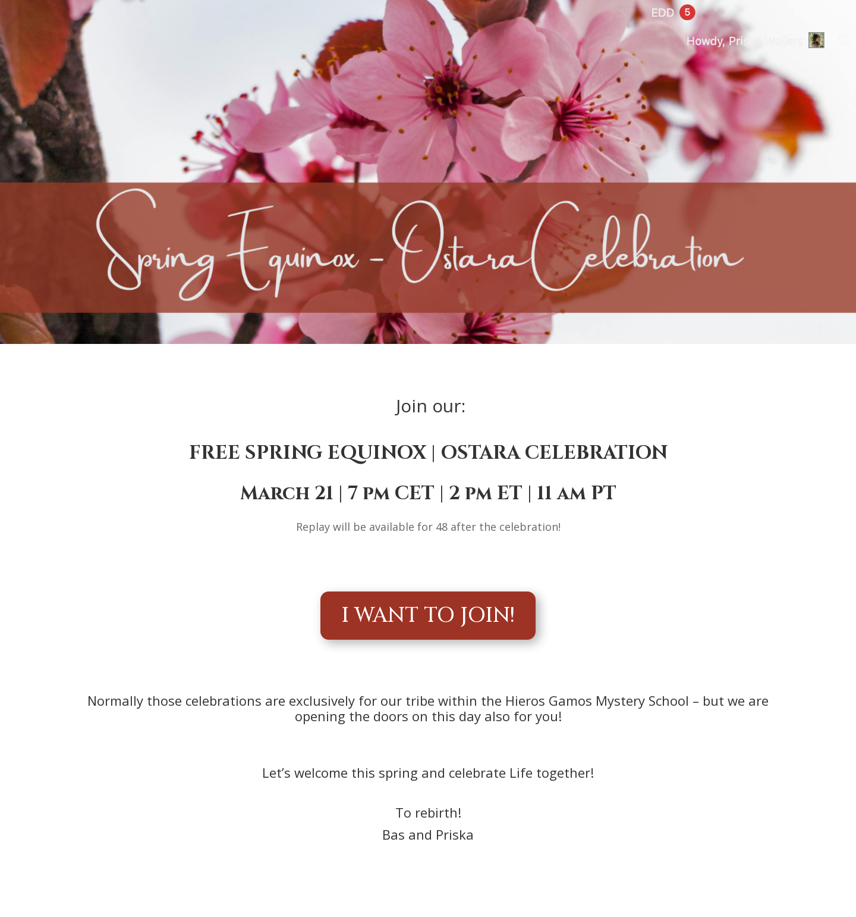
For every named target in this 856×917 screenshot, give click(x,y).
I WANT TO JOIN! (428, 616)
